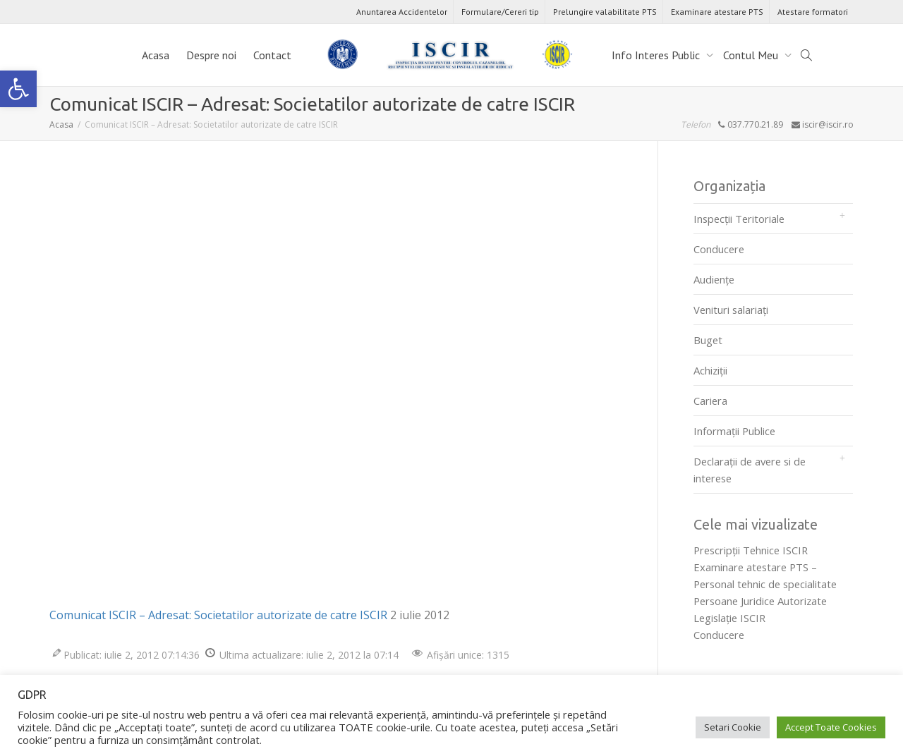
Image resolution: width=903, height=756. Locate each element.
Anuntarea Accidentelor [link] (401, 11)
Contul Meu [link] (752, 55)
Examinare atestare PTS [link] (717, 11)
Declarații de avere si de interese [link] (749, 469)
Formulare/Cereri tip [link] (500, 11)
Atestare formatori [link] (812, 11)
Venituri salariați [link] (730, 310)
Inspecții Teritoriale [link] (738, 219)
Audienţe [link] (713, 279)
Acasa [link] (155, 55)
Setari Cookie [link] (732, 727)
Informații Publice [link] (734, 431)
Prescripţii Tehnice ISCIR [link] (750, 550)
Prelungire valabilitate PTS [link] (605, 11)
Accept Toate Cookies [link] (831, 727)
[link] (18, 89)
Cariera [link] (710, 401)
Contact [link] (272, 55)
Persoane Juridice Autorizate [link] (760, 601)
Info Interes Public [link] (657, 55)
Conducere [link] (718, 249)
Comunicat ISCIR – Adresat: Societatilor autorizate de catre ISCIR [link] (218, 615)
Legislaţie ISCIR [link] (729, 618)
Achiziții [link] (710, 370)
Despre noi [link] (211, 55)
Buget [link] (707, 340)
